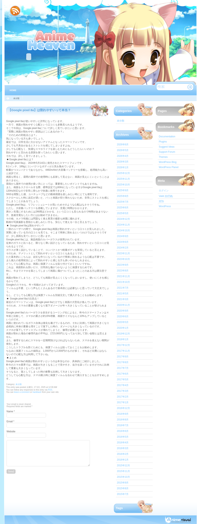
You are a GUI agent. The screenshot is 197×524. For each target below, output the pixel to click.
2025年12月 (123, 173)
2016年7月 (123, 425)
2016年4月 (123, 442)
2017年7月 (123, 368)
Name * (11, 411)
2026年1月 (123, 167)
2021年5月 (123, 293)
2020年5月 (123, 322)
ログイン (164, 190)
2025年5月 (123, 213)
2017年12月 (123, 345)
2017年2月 (123, 396)
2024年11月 (123, 224)
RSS (50, 390)
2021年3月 (123, 299)
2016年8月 (123, 419)
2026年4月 (123, 156)
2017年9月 (123, 356)
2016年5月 (123, 436)
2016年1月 (123, 459)
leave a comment (21, 392)
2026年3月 (123, 161)
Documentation (167, 136)
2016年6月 (123, 431)
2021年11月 (123, 276)
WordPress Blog (167, 162)
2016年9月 (123, 413)
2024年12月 (123, 219)
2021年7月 (123, 287)
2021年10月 (123, 282)
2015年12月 (123, 465)
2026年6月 (123, 144)
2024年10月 (123, 230)
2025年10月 (123, 184)
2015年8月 (123, 488)
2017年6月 (123, 373)
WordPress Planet (169, 167)
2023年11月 (123, 253)
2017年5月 (123, 379)
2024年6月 (123, 242)
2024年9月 (123, 236)
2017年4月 (123, 385)
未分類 (16, 98)
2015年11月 (123, 471)
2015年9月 (123, 482)
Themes (163, 157)
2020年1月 (123, 327)
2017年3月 (123, 391)
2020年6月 (123, 316)
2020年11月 (123, 305)
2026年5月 (123, 150)
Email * (10, 421)
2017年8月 (123, 362)
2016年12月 (123, 408)
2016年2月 (123, 454)
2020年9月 (123, 310)
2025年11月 (123, 178)
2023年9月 (123, 264)
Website (11, 431)
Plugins (163, 141)
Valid (166, 196)
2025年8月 (123, 196)
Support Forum (167, 151)
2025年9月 (123, 190)
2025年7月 (123, 201)
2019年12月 (123, 333)
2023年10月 (123, 259)
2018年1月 (123, 339)
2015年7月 (123, 494)
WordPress (165, 206)
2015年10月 (123, 476)
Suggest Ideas (167, 146)
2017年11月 (123, 350)
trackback (36, 392)
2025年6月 (123, 207)
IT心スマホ (52, 40)
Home (13, 90)
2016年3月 (123, 448)
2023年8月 (123, 270)
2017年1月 (123, 402)
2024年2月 (123, 247)
